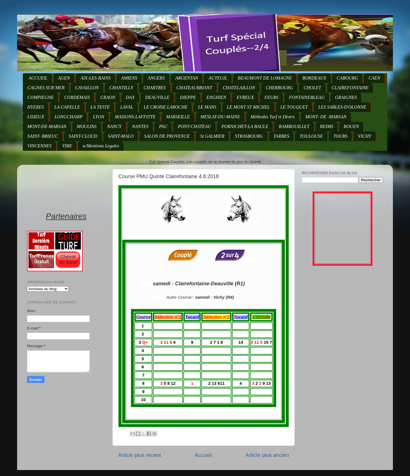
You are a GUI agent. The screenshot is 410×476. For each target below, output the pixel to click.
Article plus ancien (267, 455)
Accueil (203, 455)
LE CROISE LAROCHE (166, 107)
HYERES (35, 107)
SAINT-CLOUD (83, 136)
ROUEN (351, 126)
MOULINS (87, 126)
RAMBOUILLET (294, 126)
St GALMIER (212, 136)
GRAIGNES (346, 97)
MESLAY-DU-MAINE (220, 116)
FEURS (271, 97)
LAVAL (126, 107)
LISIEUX (35, 116)
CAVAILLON (87, 87)
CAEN (374, 78)
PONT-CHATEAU (194, 126)
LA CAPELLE (67, 107)
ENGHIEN (216, 97)
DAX (130, 97)
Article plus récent (139, 455)
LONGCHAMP (69, 116)
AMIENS (129, 78)
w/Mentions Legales (101, 145)
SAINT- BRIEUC (42, 136)
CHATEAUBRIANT (194, 87)
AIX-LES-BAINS (95, 78)
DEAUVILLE (157, 97)
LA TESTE (100, 107)
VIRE (67, 145)
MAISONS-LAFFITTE (135, 116)
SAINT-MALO (121, 136)
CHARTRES (155, 87)
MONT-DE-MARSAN (46, 126)
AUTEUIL (217, 78)
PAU (163, 126)
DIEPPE (188, 97)
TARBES (281, 136)
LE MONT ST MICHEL (248, 107)
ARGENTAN (186, 78)
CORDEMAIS (77, 97)
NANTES (140, 126)
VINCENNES (39, 145)
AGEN (64, 78)
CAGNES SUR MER (46, 87)
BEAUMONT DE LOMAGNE (265, 78)
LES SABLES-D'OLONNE (342, 107)
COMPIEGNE (40, 97)
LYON (98, 116)
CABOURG (347, 78)
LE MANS (207, 107)
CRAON (107, 97)
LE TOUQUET (294, 107)
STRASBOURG (249, 136)
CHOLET (312, 87)
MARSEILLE (178, 116)
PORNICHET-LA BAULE (245, 126)
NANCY (114, 126)
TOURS (340, 136)
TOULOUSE (311, 136)
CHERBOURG (279, 87)
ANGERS (156, 78)
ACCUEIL (38, 78)
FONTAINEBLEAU (307, 97)
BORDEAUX (314, 78)
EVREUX (245, 97)
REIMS (326, 126)
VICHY (364, 136)
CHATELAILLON (239, 87)
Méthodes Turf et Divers (273, 116)
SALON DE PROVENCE (167, 136)
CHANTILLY (121, 87)
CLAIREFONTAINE (350, 87)
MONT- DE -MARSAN (326, 116)
